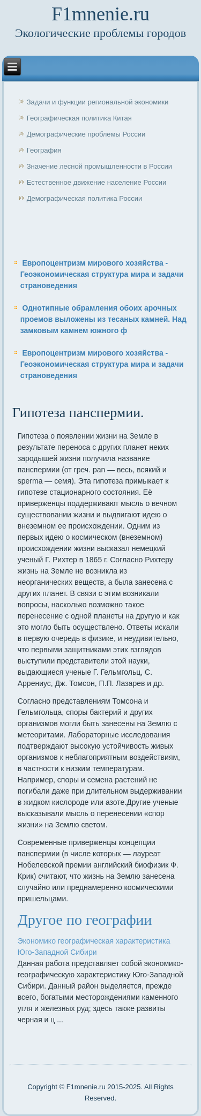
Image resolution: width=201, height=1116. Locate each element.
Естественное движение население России (97, 182)
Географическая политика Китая (79, 118)
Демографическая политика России (84, 198)
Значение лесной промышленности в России (99, 166)
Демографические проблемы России (86, 134)
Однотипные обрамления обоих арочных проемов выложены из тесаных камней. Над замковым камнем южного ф (103, 319)
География (44, 150)
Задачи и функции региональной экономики (98, 102)
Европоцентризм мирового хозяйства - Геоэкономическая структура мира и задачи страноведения (102, 274)
